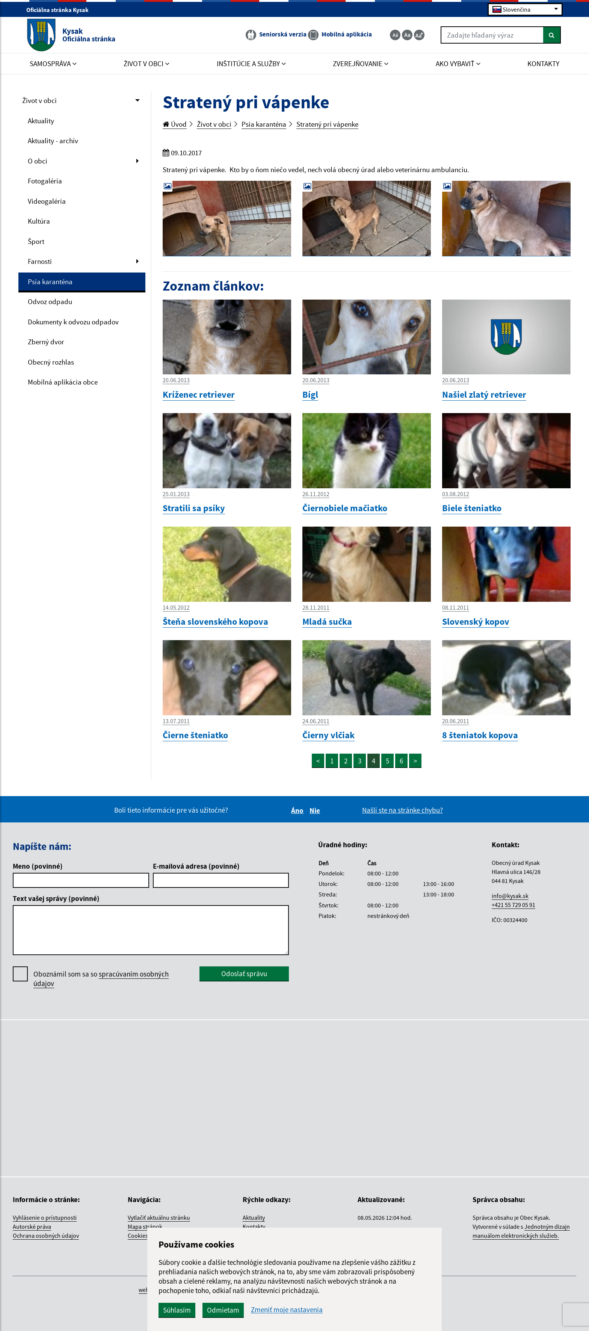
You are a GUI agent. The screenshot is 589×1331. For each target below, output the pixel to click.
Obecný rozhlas (51, 361)
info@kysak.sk (510, 895)
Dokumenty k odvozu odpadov (73, 321)
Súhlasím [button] (177, 1309)
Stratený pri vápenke (327, 124)
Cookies (138, 1235)
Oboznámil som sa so (101, 978)
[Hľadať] (552, 35)
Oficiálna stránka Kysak (60, 10)
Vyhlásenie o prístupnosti (45, 1217)
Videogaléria (47, 201)
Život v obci (39, 100)
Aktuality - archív (53, 140)
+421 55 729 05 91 (513, 905)
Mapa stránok (145, 1226)
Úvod (175, 124)
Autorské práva (32, 1226)
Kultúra (39, 221)
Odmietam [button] (223, 1309)
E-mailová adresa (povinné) (196, 866)
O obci (37, 160)
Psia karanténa (50, 281)
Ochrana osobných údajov (46, 1235)
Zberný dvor (46, 341)
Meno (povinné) (38, 866)
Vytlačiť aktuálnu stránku (159, 1217)
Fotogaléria (45, 180)
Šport (36, 241)
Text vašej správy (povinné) (56, 898)
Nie (316, 810)
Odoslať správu (244, 973)
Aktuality (41, 120)
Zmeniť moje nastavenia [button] (287, 1309)
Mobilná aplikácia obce (63, 381)
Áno (298, 810)
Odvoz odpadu (50, 301)
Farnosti (40, 261)
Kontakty (254, 1226)
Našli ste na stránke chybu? (402, 810)
